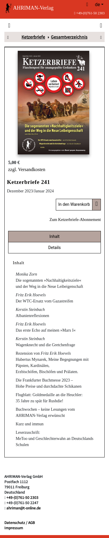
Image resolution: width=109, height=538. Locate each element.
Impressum (13, 527)
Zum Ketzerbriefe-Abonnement (75, 219)
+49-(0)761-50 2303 (89, 13)
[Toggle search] (100, 25)
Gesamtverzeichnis (69, 37)
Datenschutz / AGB (19, 522)
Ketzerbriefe (33, 37)
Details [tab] (54, 247)
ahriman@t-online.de (23, 507)
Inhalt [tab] (54, 236)
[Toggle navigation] (9, 25)
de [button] (97, 4)
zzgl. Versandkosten (26, 169)
